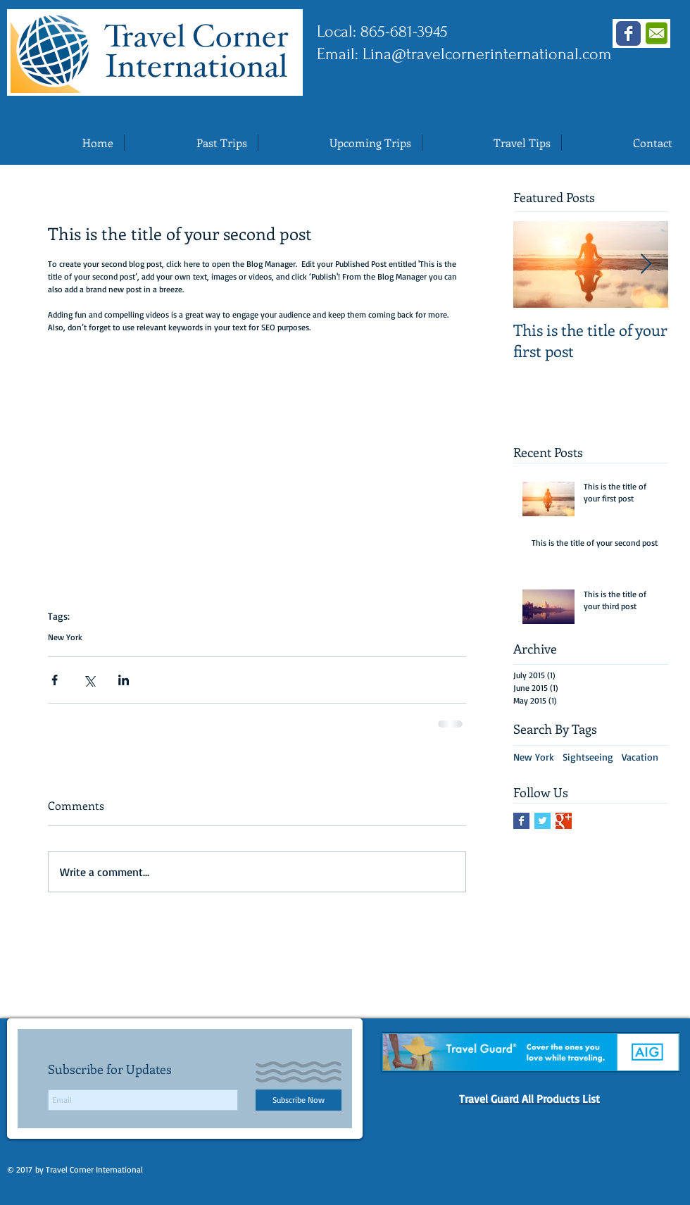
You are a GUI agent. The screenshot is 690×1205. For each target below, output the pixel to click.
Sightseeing (588, 757)
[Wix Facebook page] (628, 33)
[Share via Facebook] (54, 680)
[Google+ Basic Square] (564, 821)
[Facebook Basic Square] (521, 821)
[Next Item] (645, 264)
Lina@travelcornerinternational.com (487, 53)
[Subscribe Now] (298, 1100)
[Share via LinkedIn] (123, 680)
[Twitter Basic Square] (542, 821)
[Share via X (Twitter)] (89, 680)
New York (65, 637)
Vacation (640, 757)
